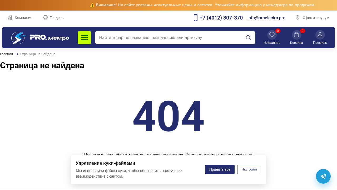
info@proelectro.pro (266, 17)
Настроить (249, 169)
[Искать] (248, 38)
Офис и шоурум (312, 17)
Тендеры (54, 17)
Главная (6, 54)
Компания (20, 17)
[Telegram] (323, 176)
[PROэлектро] (39, 38)
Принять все (220, 169)
